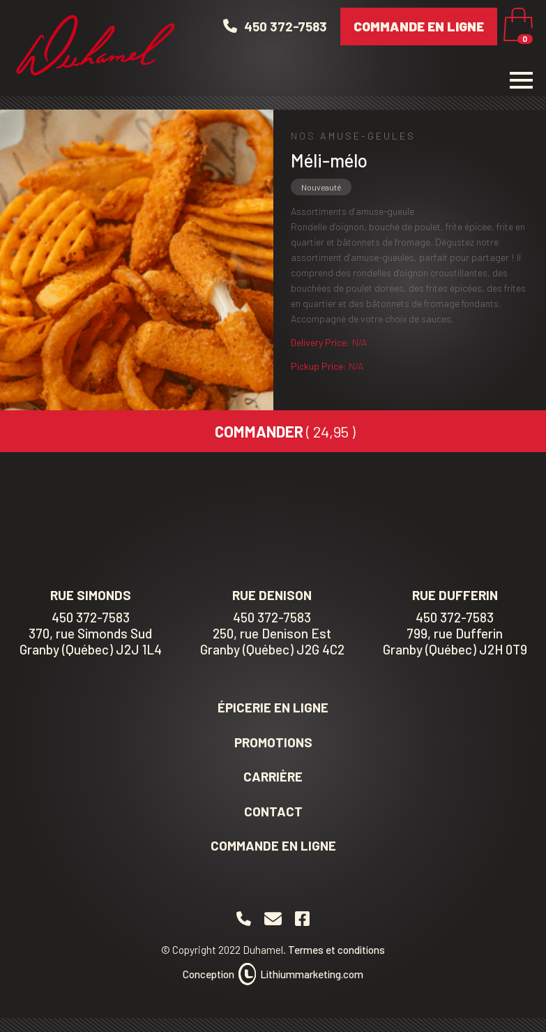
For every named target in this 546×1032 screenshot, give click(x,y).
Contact (273, 811)
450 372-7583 (91, 617)
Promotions (273, 742)
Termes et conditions (336, 949)
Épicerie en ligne (273, 707)
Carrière (273, 776)
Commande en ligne (419, 26)
